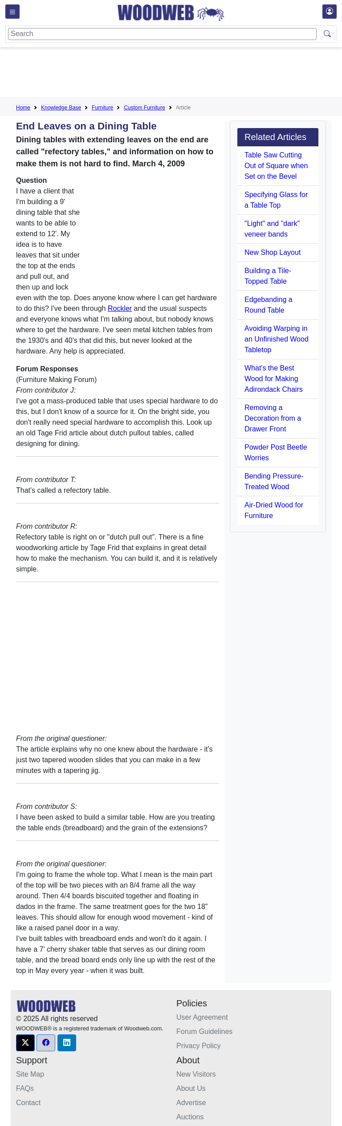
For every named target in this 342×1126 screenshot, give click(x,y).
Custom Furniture (144, 108)
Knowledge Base (61, 108)
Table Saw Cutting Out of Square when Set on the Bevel (276, 165)
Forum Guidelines (204, 1031)
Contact (28, 1102)
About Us (191, 1088)
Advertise (191, 1102)
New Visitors (196, 1074)
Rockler (120, 308)
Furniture (102, 108)
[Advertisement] (178, 74)
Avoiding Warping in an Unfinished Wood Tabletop (276, 339)
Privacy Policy (198, 1046)
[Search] (162, 34)
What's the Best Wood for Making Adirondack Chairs (273, 378)
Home (23, 108)
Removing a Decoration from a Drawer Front (272, 418)
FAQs (25, 1088)
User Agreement (202, 1017)
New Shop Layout (272, 252)
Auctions (190, 1117)
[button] (25, 1042)
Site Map (30, 1074)
